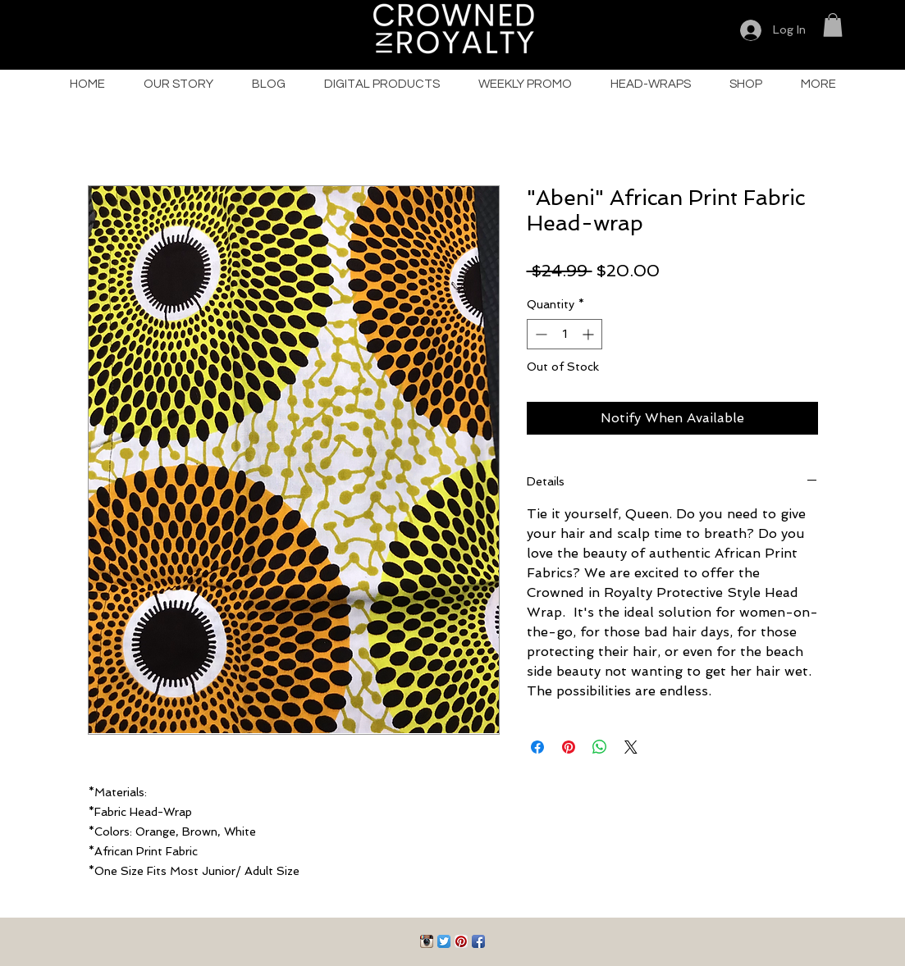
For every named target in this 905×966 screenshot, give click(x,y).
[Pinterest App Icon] (461, 941)
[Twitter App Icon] (443, 941)
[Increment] (589, 334)
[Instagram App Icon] (426, 941)
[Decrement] (539, 334)
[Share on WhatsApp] (600, 747)
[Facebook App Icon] (478, 941)
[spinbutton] (564, 334)
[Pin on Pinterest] (568, 747)
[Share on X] (631, 747)
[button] (833, 25)
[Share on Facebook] (537, 747)
